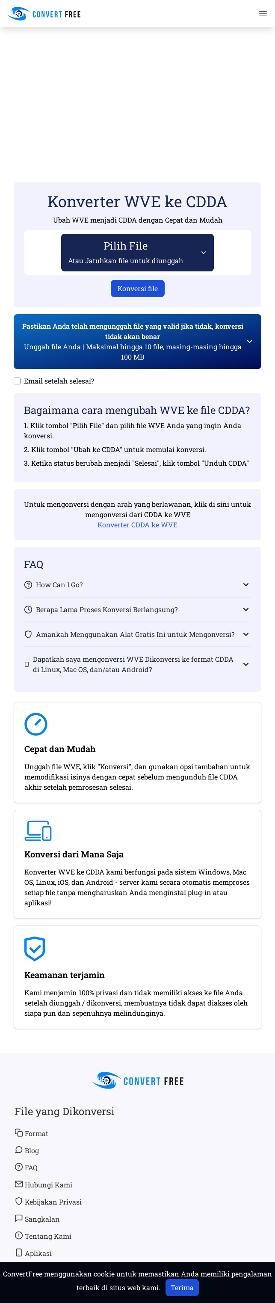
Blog (27, 1150)
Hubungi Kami (43, 1184)
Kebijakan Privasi (48, 1201)
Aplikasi (33, 1253)
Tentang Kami (43, 1236)
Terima (182, 1287)
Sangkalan (37, 1218)
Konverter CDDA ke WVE (137, 524)
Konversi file (138, 288)
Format (31, 1133)
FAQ (26, 1167)
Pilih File (125, 252)
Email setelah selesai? (59, 380)
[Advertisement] (137, 92)
